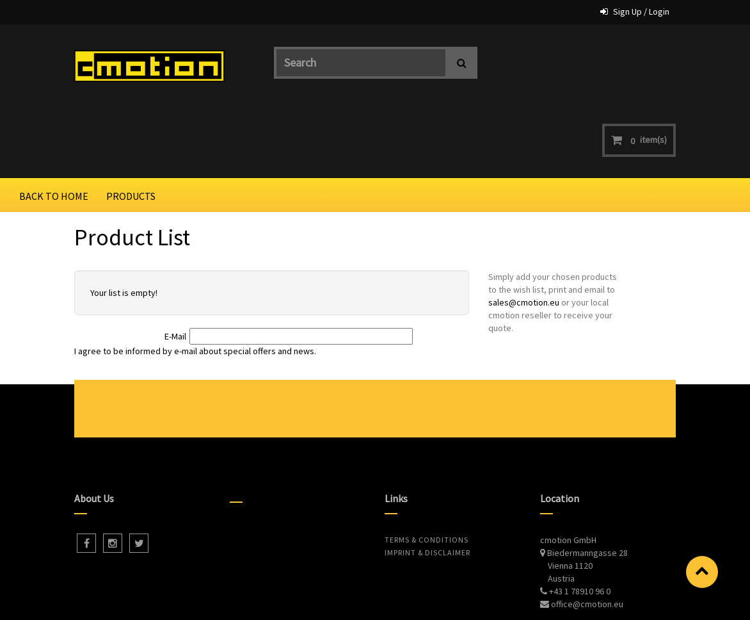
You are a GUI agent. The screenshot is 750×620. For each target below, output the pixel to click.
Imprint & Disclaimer (427, 482)
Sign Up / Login (641, 11)
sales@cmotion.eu (523, 232)
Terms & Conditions (426, 469)
